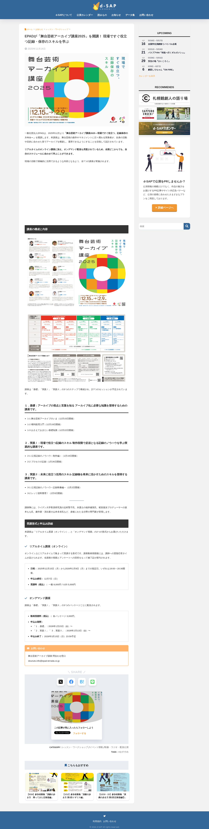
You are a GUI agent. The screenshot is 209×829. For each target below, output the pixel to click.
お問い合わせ (146, 15)
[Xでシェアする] (60, 682)
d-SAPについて (64, 15)
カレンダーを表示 (147, 76)
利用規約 (97, 820)
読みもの (102, 15)
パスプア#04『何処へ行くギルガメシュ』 (167, 52)
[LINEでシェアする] (93, 682)
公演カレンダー (85, 15)
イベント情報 (96, 747)
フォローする (79, 733)
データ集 (130, 15)
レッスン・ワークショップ (75, 747)
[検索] (187, 226)
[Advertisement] (76, 195)
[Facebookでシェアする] (71, 682)
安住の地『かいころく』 (159, 61)
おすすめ (124, 752)
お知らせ (116, 15)
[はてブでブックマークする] (82, 682)
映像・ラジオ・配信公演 (116, 747)
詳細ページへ (166, 207)
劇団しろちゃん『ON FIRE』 (161, 70)
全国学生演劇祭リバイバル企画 (162, 44)
